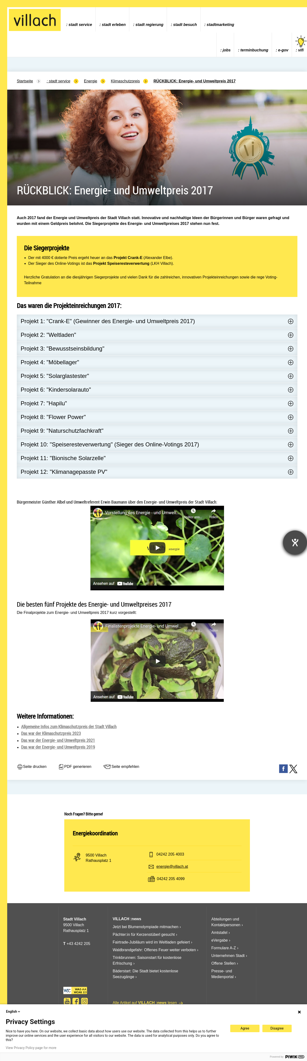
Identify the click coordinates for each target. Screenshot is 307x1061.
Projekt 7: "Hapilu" (44, 403)
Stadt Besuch (185, 25)
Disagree (277, 1028)
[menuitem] (79, 19)
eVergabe (219, 940)
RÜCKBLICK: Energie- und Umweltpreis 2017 (195, 81)
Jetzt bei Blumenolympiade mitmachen (145, 927)
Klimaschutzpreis (125, 81)
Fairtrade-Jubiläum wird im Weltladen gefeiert (151, 942)
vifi (301, 43)
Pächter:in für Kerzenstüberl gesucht (144, 934)
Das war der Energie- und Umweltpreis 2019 (58, 747)
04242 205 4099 (171, 879)
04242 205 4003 (170, 854)
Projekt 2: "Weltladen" (48, 335)
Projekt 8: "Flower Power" (53, 417)
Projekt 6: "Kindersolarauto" (56, 389)
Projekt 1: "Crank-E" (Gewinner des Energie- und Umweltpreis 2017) (108, 321)
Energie (90, 81)
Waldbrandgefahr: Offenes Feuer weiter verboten (154, 950)
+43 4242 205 (78, 944)
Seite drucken (32, 767)
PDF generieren (74, 767)
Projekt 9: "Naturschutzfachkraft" (62, 430)
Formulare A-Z (223, 948)
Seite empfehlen (121, 767)
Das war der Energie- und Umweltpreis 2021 (58, 740)
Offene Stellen (223, 963)
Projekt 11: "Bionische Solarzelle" (63, 458)
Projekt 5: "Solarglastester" (55, 376)
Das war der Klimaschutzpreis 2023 (51, 733)
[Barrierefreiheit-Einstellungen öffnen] (295, 542)
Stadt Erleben (114, 25)
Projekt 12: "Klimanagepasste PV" (64, 472)
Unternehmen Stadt (228, 956)
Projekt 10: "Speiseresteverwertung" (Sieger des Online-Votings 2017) (110, 444)
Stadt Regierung (149, 25)
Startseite (25, 81)
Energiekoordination (95, 833)
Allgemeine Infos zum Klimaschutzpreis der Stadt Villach (69, 726)
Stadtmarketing (220, 25)
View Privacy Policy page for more (31, 1048)
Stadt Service (80, 25)
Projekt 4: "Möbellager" (50, 362)
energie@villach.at (172, 866)
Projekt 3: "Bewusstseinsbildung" (62, 348)
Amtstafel (219, 933)
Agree (245, 1028)
